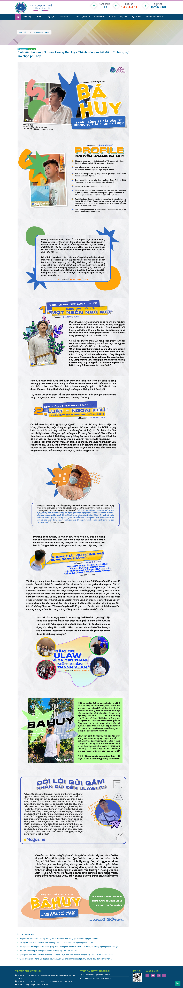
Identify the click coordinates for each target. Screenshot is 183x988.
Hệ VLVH (112, 16)
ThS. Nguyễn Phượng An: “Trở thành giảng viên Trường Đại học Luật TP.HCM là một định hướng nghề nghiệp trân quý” (68, 946)
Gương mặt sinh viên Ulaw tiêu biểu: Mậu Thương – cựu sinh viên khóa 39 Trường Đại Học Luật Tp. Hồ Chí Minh (66, 954)
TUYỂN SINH (158, 7)
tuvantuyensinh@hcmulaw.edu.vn (97, 974)
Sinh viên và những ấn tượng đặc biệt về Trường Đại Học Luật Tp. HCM (48, 950)
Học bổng (136, 16)
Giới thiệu (28, 16)
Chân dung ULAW (41, 32)
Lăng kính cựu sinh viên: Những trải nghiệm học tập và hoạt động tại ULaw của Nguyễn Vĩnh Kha (59, 938)
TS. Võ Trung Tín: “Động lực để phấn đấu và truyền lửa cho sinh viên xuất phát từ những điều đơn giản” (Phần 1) (65, 958)
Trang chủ (22, 32)
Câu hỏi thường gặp (154, 16)
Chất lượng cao (82, 16)
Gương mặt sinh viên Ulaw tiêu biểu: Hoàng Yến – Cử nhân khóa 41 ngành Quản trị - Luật (56, 942)
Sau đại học (99, 16)
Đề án (38, 16)
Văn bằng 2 (65, 16)
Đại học (51, 16)
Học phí (123, 16)
